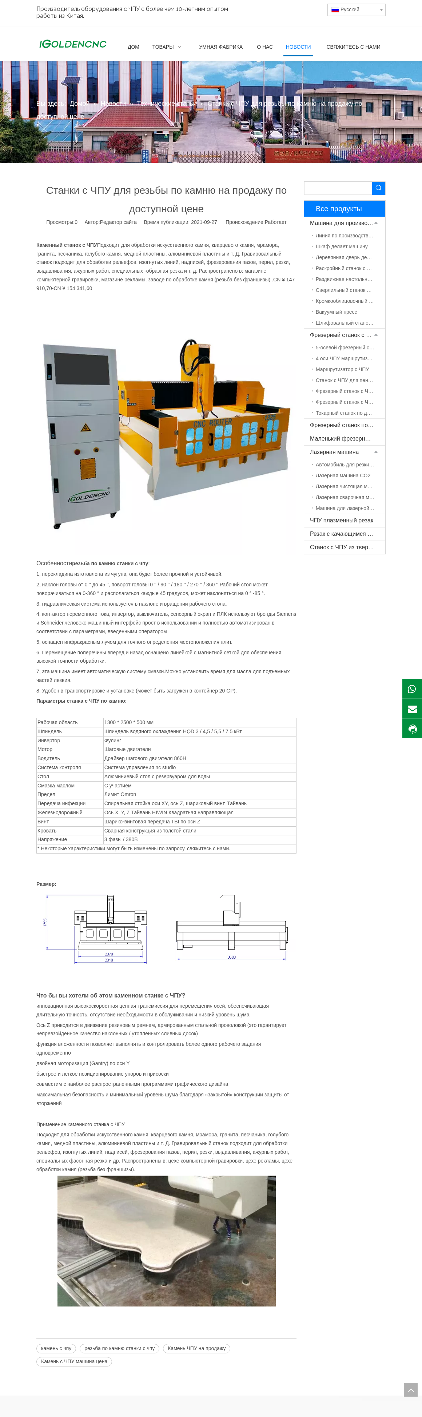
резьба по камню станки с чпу (119, 1348)
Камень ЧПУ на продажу (197, 1348)
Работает (276, 222)
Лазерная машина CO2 (343, 475)
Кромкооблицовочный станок (350, 301)
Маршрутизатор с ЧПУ (342, 369)
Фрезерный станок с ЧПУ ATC (350, 391)
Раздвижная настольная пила (350, 279)
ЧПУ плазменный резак (341, 520)
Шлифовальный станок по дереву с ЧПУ (350, 323)
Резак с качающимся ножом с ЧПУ (347, 534)
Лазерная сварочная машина (350, 497)
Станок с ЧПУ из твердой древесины (347, 547)
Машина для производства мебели (347, 223)
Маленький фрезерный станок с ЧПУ (347, 438)
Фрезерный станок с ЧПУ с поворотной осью (350, 402)
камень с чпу (56, 1348)
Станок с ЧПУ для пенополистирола (350, 380)
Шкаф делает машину (342, 246)
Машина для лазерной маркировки (350, 508)
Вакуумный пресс (336, 312)
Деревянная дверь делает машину (350, 257)
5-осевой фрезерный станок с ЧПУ (350, 347)
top (411, 1390)
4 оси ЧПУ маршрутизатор (347, 358)
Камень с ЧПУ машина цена (74, 1361)
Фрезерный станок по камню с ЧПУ (347, 425)
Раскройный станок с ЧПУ (346, 268)
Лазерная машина (334, 452)
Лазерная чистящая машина (349, 486)
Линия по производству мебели (350, 235)
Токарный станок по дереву (348, 413)
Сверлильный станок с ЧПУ (348, 290)
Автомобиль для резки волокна (350, 464)
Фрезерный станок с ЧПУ (344, 335)
